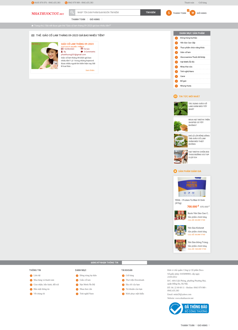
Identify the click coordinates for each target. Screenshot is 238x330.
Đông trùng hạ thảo (188, 38)
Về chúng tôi (39, 294)
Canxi (182, 76)
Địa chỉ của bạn (133, 284)
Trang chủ (39, 25)
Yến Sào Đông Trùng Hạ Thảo (199, 242)
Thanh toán (189, 3)
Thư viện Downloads (135, 280)
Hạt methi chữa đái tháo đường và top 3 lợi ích (199, 155)
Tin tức (87, 49)
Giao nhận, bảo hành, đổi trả (46, 284)
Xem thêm (90, 70)
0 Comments (89, 52)
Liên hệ (37, 275)
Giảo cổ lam (185, 52)
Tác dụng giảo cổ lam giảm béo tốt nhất (198, 106)
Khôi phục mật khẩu (135, 294)
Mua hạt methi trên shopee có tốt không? (199, 122)
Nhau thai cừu (186, 67)
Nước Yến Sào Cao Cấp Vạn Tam (199, 213)
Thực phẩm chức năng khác (192, 47)
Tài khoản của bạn (134, 289)
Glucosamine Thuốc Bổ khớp (192, 57)
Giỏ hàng (203, 3)
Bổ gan (183, 81)
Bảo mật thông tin (41, 289)
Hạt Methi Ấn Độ (187, 62)
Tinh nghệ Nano (187, 71)
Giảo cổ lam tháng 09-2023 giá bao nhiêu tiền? (77, 45)
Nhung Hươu (185, 86)
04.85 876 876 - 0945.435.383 (45, 2)
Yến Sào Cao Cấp (187, 43)
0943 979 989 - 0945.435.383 (79, 2)
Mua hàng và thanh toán (44, 280)
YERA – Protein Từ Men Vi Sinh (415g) (190, 201)
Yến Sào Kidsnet (196, 228)
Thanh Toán (176, 13)
